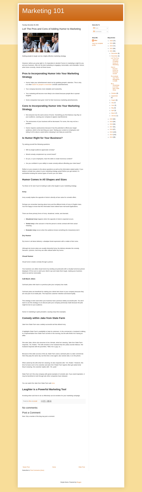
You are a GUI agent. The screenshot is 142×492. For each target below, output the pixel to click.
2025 (111, 41)
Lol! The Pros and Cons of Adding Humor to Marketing (115, 61)
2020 (111, 119)
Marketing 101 (43, 10)
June (112, 105)
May (112, 108)
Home (54, 467)
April (112, 110)
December (114, 53)
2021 (111, 51)
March (113, 113)
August (113, 100)
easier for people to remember (42, 84)
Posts (95, 28)
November (114, 56)
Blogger (79, 482)
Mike (95, 40)
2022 (111, 48)
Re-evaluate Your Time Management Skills (115, 78)
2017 (111, 127)
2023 (111, 46)
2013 (111, 137)
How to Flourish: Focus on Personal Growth (114, 70)
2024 (111, 43)
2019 (111, 121)
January (113, 115)
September (114, 96)
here (53, 383)
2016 (111, 129)
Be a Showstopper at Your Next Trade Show (115, 87)
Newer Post (26, 467)
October (113, 93)
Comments (97, 31)
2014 (111, 134)
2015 (111, 132)
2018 (111, 124)
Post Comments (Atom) (37, 470)
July (112, 102)
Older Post (82, 467)
